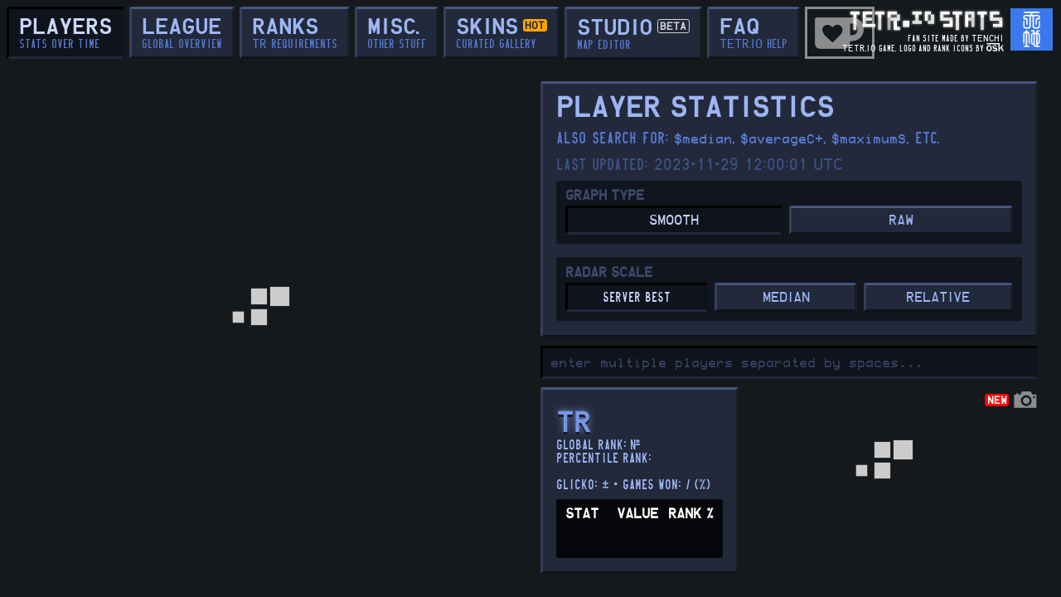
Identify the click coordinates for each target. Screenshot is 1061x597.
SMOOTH (674, 221)
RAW (901, 221)
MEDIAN (786, 298)
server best (637, 298)
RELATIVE (938, 298)
